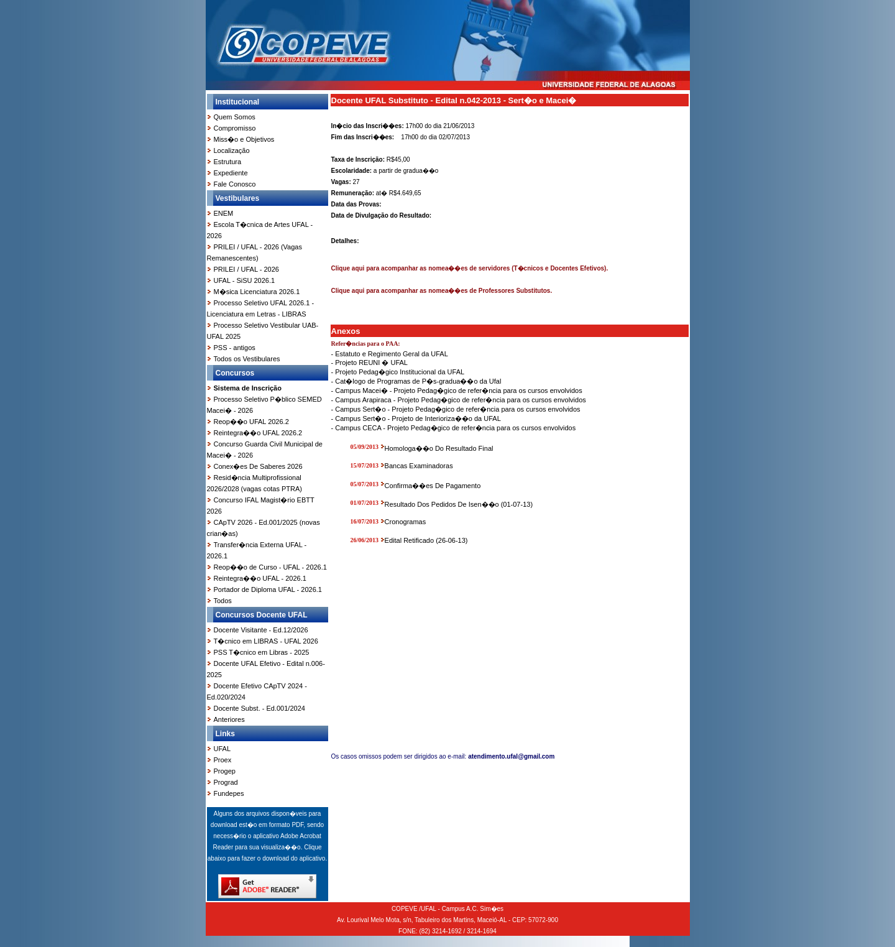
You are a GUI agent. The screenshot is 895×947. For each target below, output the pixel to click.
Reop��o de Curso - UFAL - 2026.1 (270, 567)
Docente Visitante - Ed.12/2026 (261, 630)
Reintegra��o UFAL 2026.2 (258, 433)
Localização (232, 150)
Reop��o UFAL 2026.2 (251, 421)
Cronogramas (405, 521)
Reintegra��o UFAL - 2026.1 (260, 578)
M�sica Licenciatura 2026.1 (257, 291)
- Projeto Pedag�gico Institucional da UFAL (398, 372)
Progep (225, 771)
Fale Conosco (235, 184)
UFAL (222, 748)
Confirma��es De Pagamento (433, 485)
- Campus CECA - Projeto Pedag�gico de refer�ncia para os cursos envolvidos (453, 428)
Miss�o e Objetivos (244, 139)
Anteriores (229, 719)
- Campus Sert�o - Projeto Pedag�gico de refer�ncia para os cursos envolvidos (456, 409)
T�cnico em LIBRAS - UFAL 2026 (266, 641)
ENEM (224, 213)
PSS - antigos (234, 347)
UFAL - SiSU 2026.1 (244, 280)
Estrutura (228, 161)
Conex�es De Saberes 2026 (258, 466)
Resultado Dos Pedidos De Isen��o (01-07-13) (459, 504)
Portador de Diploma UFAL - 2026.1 (268, 589)
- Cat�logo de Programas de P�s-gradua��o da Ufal (416, 381)
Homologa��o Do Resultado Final (439, 448)
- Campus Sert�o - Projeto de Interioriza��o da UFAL (416, 418)
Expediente (231, 173)
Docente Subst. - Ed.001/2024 (259, 708)
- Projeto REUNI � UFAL (369, 362)
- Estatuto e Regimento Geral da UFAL (389, 354)
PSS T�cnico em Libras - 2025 (262, 652)
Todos (223, 600)
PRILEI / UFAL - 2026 (246, 269)
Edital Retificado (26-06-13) (426, 540)
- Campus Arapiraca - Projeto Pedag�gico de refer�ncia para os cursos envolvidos (458, 400)
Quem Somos (234, 117)
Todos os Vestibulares (247, 359)
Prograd (226, 782)
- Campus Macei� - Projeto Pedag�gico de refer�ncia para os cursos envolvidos (456, 390)
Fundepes (229, 793)
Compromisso (235, 128)
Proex (223, 760)
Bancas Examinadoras (419, 465)
